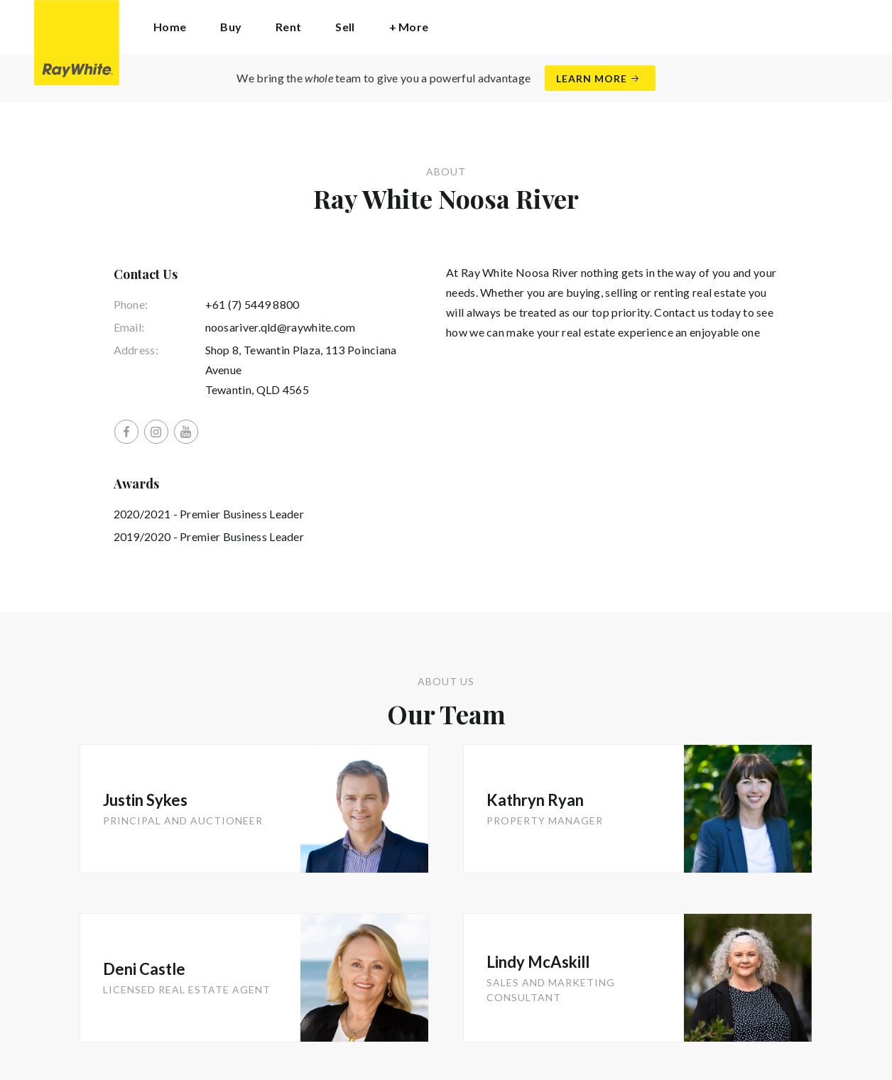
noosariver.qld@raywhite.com (280, 327)
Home (169, 26)
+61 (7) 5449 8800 (252, 304)
